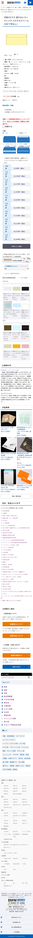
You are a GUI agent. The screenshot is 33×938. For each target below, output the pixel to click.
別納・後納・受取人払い (10, 515)
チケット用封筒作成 (9, 525)
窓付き (21, 758)
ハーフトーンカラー (9, 740)
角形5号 (15, 791)
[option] (16, 40)
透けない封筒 (7, 586)
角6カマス (25, 823)
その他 (15, 853)
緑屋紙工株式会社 (19, 911)
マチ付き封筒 (7, 550)
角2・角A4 (25, 883)
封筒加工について (16, 624)
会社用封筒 (6, 511)
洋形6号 (24, 820)
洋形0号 (5, 281)
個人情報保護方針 (16, 927)
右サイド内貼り (21, 435)
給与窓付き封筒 (7, 533)
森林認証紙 (10, 736)
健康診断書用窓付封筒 (9, 538)
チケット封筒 (11, 751)
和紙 (27, 754)
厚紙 (4, 751)
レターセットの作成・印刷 (11, 545)
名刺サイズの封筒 (8, 555)
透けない (26, 91)
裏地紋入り (13, 762)
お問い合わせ (16, 667)
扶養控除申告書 (8, 839)
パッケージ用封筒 (8, 547)
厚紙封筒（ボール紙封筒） (11, 518)
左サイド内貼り (5, 431)
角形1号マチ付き (8, 844)
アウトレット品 (15, 747)
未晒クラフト (12, 758)
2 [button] (18, 55)
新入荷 (6, 721)
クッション (25, 747)
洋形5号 (15, 820)
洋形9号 (15, 823)
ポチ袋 (5, 520)
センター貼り (21, 467)
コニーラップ (20, 736)
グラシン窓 (20, 751)
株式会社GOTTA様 (23, 453)
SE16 (14, 869)
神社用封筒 (6, 560)
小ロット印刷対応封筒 (12, 725)
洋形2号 (6, 815)
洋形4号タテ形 (26, 804)
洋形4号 (6, 820)
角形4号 (6, 791)
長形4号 (6, 802)
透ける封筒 (6, 584)
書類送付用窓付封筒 (9, 535)
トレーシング (7, 754)
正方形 (6, 712)
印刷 (4, 119)
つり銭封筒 (6, 523)
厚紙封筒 (7, 715)
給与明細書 (8, 696)
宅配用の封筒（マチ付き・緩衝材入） (14, 572)
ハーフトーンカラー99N (9, 91)
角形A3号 (15, 858)
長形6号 (15, 802)
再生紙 (22, 754)
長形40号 (6, 804)
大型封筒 (5, 552)
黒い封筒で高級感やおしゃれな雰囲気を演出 (16, 528)
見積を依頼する (16, 655)
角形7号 (6, 794)
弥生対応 (15, 831)
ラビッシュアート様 (7, 427)
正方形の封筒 (7, 589)
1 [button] (15, 55)
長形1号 (6, 799)
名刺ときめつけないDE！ (10, 557)
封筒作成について (16, 636)
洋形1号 (15, 813)
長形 (5, 690)
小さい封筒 (8, 709)
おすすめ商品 (7, 769)
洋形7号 (6, 823)
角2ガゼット (25, 844)
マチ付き (15, 754)
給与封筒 (27, 758)
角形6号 (24, 791)
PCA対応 (6, 831)
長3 (14, 883)
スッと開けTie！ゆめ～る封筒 (12, 577)
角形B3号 (24, 858)
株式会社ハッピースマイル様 (9, 370)
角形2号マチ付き (17, 844)
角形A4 (12, 489)
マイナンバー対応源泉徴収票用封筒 (13, 540)
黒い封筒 (5, 762)
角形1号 (15, 785)
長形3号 (28, 465)
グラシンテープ (11, 144)
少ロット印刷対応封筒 (7, 880)
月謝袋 (5, 513)
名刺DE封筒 (16, 864)
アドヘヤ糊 (23, 144)
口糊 (4, 131)
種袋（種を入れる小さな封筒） (12, 600)
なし (7, 133)
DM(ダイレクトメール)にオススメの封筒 (15, 574)
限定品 (28, 766)
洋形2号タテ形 (17, 804)
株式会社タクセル (16, 917)
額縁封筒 (6, 826)
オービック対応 (26, 831)
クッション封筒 (10, 718)
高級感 (12, 766)
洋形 (4, 320)
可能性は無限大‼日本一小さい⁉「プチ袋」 (16, 581)
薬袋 (4, 562)
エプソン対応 (7, 834)
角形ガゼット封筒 (8, 579)
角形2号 (10, 457)
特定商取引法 (16, 922)
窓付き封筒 (6, 530)
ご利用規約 (16, 932)
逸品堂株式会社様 (6, 393)
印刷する (8, 126)
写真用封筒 (6, 567)
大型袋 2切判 (7, 858)
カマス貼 (20, 91)
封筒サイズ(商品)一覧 (8, 780)
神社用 (6, 702)
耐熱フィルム (20, 766)
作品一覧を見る (16, 496)
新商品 (15, 769)
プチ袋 (24, 864)
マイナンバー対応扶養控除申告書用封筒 (15, 542)
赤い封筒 (21, 762)
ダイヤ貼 (22, 743)
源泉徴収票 (25, 834)
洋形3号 (24, 815)
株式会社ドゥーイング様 (24, 485)
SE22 (5, 869)
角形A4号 (15, 788)
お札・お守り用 (8, 853)
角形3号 (24, 788)
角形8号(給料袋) (17, 794)
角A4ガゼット (7, 847)
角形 (5, 687)
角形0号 (6, 785)
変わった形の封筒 (8, 569)
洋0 (27, 487)
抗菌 (4, 736)
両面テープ (23, 133)
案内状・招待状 (7, 564)
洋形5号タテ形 (8, 807)
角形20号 (6, 788)
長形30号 (24, 802)
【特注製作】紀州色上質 (24, 455)
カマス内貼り (21, 489)
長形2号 (15, 799)
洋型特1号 (25, 813)
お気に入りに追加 (16, 246)
